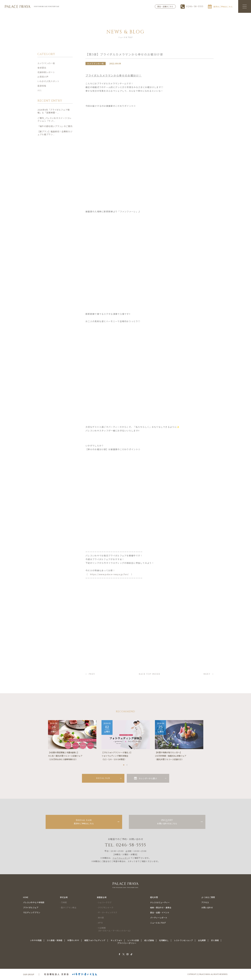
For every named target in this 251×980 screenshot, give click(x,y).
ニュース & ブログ (158, 922)
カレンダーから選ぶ (148, 778)
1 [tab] (124, 764)
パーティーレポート (158, 917)
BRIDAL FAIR (103, 778)
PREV (92, 674)
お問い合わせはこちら (167, 822)
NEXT (206, 674)
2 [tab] (127, 764)
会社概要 (202, 940)
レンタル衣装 (133, 940)
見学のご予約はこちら (84, 822)
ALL (39, 90)
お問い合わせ (207, 907)
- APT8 (100, 922)
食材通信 (41, 68)
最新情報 (41, 86)
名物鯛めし (164, 940)
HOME (25, 897)
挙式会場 (64, 897)
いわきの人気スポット (48, 81)
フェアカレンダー (120, 858)
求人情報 (215, 940)
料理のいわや (73, 940)
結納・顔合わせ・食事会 (160, 907)
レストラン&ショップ (183, 940)
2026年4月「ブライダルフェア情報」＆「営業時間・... (53, 111)
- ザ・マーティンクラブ (107, 912)
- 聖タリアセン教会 (68, 907)
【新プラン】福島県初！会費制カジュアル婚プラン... (54, 133)
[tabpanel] (72, 740)
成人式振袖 (149, 940)
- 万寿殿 (63, 902)
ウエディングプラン (31, 912)
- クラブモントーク (105, 907)
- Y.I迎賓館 (113, 929)
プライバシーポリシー (126, 943)
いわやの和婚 (36, 940)
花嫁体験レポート (46, 72)
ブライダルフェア (30, 907)
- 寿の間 (100, 917)
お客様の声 (42, 77)
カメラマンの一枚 (46, 63)
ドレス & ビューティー (160, 902)
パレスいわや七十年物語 (33, 902)
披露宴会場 (101, 897)
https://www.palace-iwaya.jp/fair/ (109, 574)
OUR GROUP (28, 974)
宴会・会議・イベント (159, 912)
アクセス (205, 902)
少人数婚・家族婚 (54, 940)
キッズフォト (116, 940)
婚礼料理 (154, 897)
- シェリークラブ (104, 902)
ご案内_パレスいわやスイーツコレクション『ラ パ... (54, 120)
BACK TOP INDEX (149, 674)
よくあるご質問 (208, 897)
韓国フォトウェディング (94, 940)
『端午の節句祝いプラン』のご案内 (54, 126)
